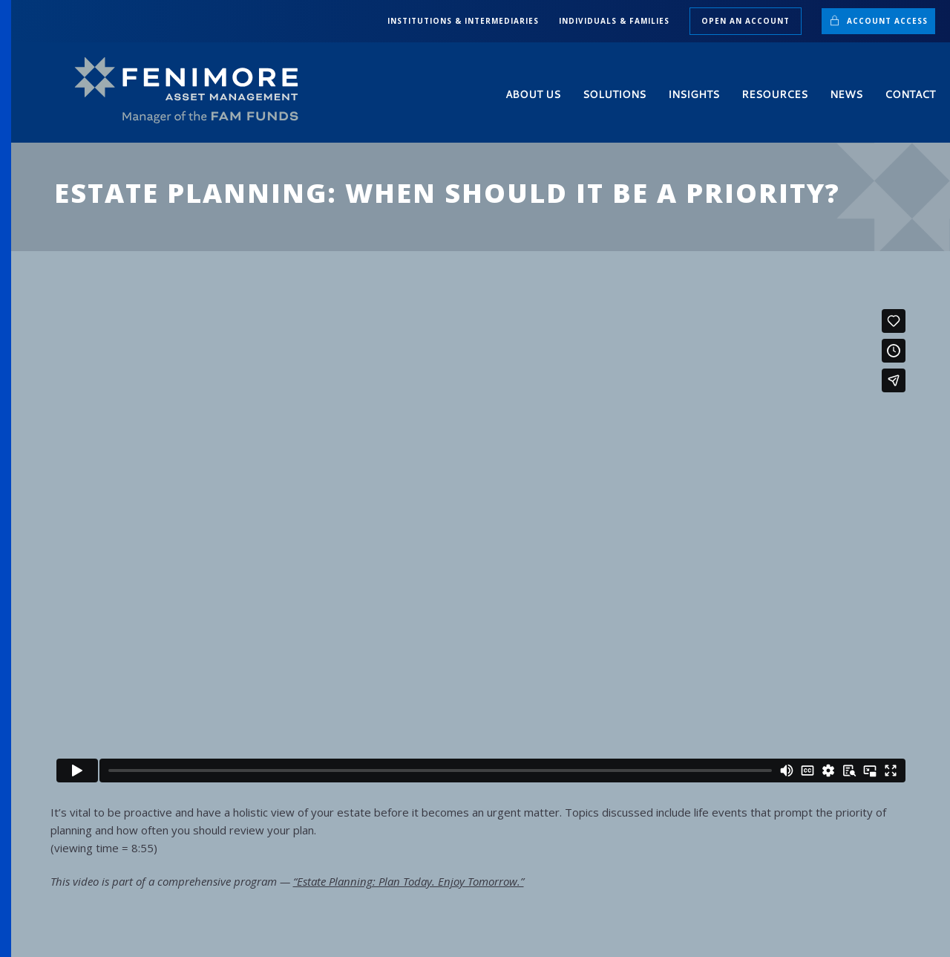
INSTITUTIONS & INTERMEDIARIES (463, 21)
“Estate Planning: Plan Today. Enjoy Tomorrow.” (408, 881)
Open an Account (745, 21)
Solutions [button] (614, 94)
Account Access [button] (878, 20)
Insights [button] (693, 94)
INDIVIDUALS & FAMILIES (614, 21)
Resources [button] (774, 94)
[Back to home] (193, 90)
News (846, 94)
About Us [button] (532, 94)
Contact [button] (910, 94)
